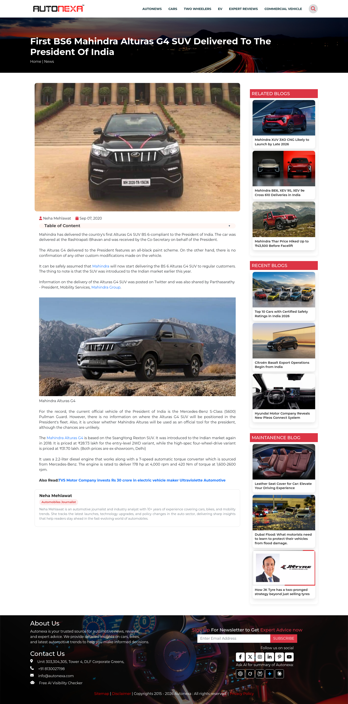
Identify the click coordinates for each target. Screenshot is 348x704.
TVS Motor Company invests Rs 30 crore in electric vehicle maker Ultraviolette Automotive (141, 480)
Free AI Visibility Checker (61, 683)
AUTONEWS (152, 9)
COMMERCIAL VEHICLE (283, 9)
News (49, 61)
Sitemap (102, 694)
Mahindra (100, 266)
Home (35, 61)
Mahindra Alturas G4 (65, 438)
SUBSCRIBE (283, 638)
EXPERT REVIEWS (243, 9)
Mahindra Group (106, 287)
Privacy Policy (242, 694)
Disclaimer (121, 694)
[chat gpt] (240, 673)
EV (220, 9)
